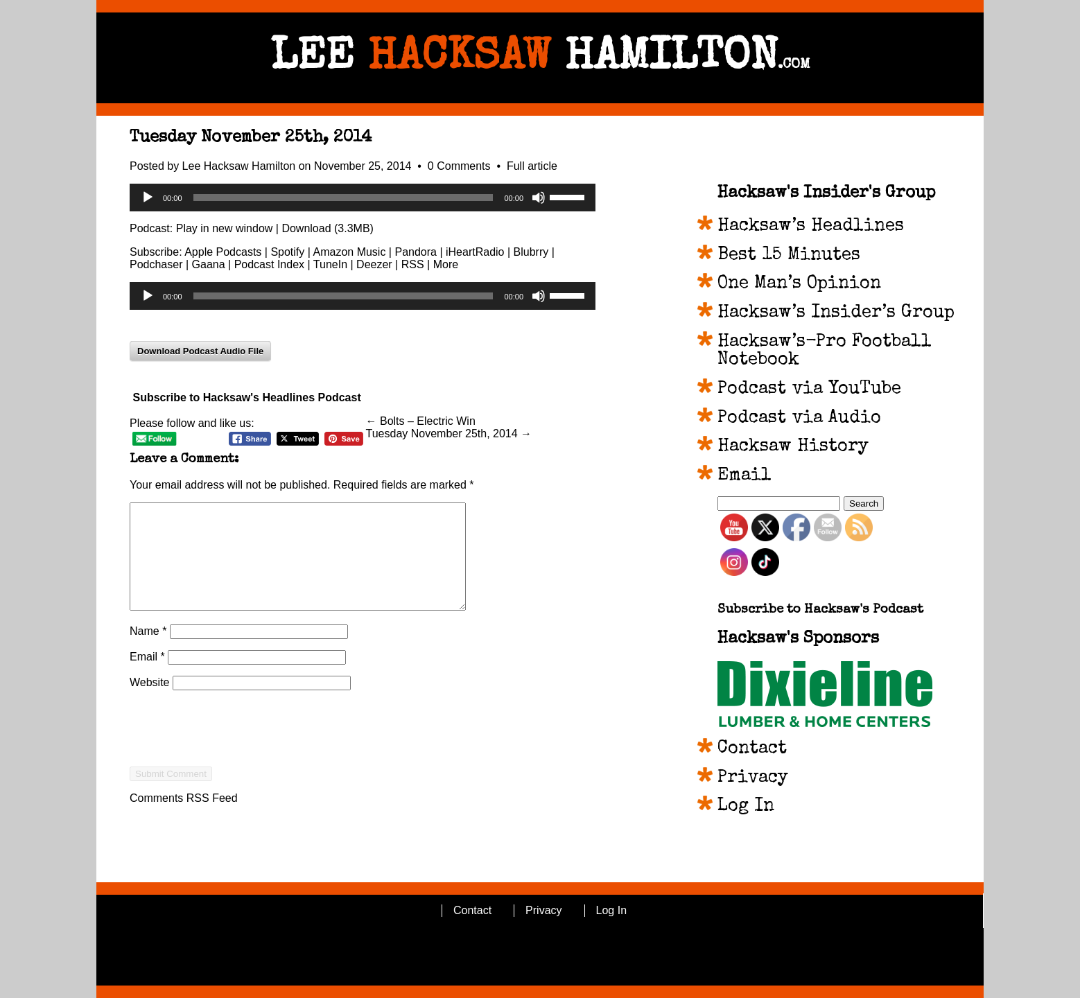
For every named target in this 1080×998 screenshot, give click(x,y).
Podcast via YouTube (809, 389)
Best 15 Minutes (788, 256)
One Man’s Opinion (799, 284)
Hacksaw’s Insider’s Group (836, 313)
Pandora (415, 252)
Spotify (287, 252)
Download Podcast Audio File (200, 351)
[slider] (343, 197)
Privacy (752, 778)
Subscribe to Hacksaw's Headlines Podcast (246, 397)
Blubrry (531, 252)
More (445, 264)
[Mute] (539, 197)
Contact (752, 749)
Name (148, 652)
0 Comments (461, 166)
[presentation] (235, 774)
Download (306, 228)
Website (150, 703)
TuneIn (330, 264)
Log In (745, 807)
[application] (362, 197)
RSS (412, 264)
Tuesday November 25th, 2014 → (449, 433)
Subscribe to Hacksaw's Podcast (820, 610)
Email (147, 677)
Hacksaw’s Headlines (810, 227)
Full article (532, 166)
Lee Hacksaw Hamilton (239, 166)
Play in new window (224, 228)
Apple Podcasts (222, 252)
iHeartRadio (475, 252)
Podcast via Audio (799, 419)
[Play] (148, 197)
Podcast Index (269, 264)
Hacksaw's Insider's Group (826, 193)
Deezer (374, 264)
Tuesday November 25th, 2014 (251, 138)
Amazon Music (349, 252)
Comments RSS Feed (184, 819)
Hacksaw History (793, 447)
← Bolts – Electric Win (421, 421)
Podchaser (156, 264)
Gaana (208, 264)
